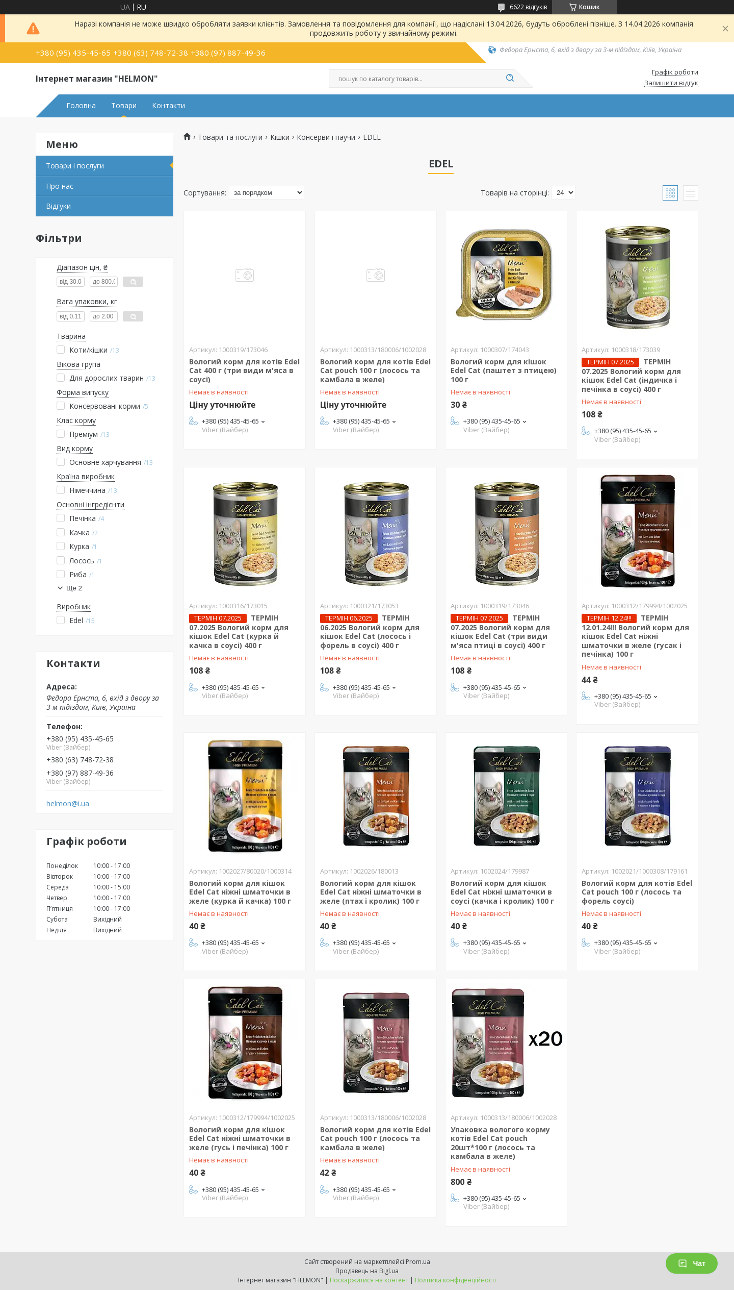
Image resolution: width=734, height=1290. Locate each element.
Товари (124, 105)
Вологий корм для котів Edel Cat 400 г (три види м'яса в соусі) (244, 370)
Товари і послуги (75, 165)
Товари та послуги (230, 137)
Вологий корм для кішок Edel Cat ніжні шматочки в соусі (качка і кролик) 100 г (502, 892)
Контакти (168, 105)
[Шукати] (510, 78)
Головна (81, 105)
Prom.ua (418, 1261)
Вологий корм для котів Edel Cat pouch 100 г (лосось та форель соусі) (637, 892)
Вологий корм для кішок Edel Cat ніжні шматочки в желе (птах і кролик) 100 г (371, 892)
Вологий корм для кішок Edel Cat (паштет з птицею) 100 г (504, 370)
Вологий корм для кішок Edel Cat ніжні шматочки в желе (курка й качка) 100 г (240, 892)
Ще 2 (74, 588)
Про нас (59, 186)
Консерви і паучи (326, 137)
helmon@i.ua (67, 803)
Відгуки (58, 206)
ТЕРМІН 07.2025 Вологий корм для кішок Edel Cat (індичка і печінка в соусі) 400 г (631, 375)
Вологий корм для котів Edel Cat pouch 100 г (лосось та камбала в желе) (375, 370)
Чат (691, 1263)
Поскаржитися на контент (369, 1280)
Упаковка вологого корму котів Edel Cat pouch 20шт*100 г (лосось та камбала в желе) (500, 1143)
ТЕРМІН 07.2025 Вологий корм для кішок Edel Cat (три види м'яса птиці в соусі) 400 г (500, 631)
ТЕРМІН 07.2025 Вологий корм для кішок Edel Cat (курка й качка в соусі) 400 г (239, 631)
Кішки (280, 137)
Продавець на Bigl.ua (367, 1271)
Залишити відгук (671, 83)
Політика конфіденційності (455, 1280)
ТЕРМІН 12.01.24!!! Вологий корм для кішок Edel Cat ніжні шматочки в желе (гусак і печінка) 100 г (635, 636)
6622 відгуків (528, 7)
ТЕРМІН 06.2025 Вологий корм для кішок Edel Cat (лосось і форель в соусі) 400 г (370, 631)
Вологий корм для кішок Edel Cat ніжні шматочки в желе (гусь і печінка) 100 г (240, 1138)
